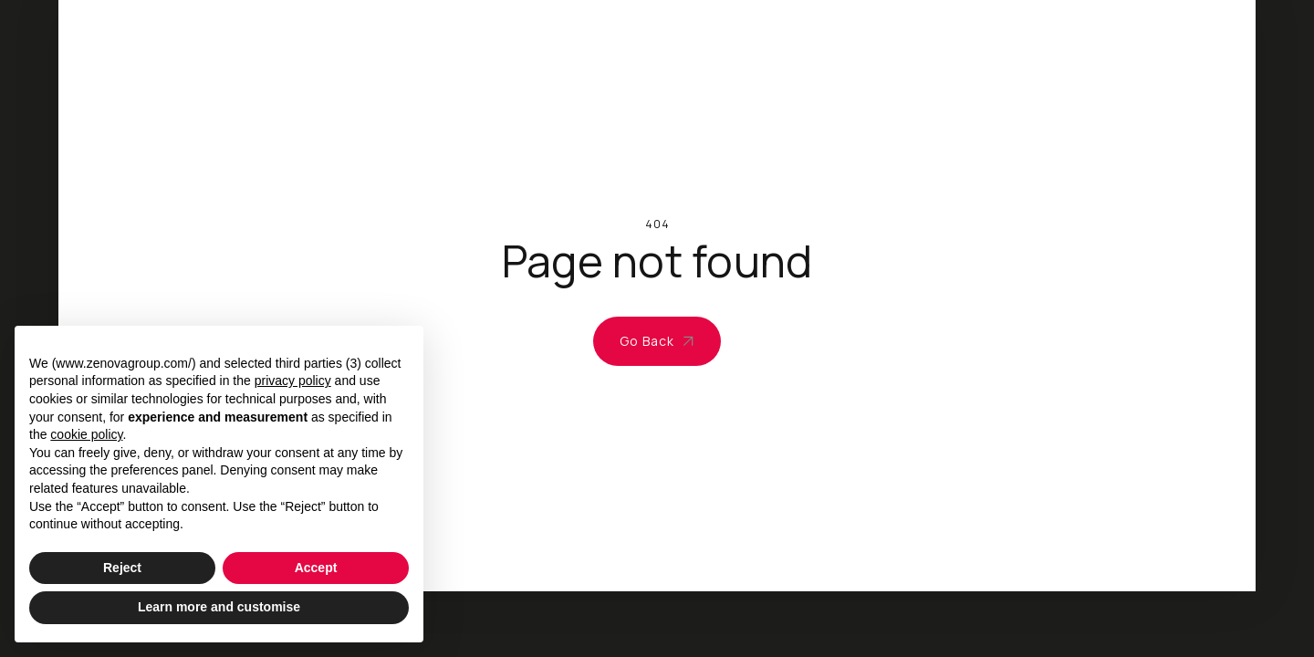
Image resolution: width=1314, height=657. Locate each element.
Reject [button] (122, 567)
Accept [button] (316, 567)
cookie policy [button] (86, 434)
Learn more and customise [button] (219, 607)
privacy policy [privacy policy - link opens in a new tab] (293, 380)
